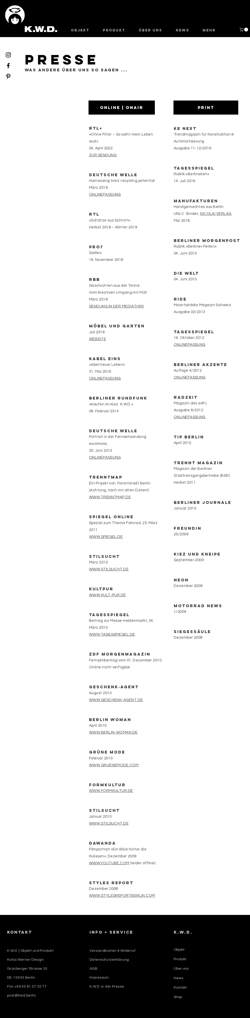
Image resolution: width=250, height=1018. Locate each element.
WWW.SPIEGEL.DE (106, 537)
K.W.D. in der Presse (107, 986)
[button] (244, 29)
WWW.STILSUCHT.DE (109, 569)
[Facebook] (8, 65)
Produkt (180, 959)
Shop (178, 997)
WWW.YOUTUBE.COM (109, 863)
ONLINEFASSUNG (105, 457)
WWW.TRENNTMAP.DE (110, 497)
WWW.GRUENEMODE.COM (114, 765)
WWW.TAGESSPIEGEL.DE (112, 634)
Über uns (181, 968)
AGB (93, 968)
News (178, 978)
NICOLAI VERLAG (215, 214)
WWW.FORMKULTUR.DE (111, 791)
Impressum (99, 977)
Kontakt (180, 987)
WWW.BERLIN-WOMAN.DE (113, 732)
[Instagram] (8, 54)
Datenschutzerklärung (109, 959)
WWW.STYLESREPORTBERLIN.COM (122, 896)
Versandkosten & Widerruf (112, 951)
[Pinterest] (8, 76)
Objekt (179, 949)
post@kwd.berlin (21, 995)
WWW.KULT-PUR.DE (107, 595)
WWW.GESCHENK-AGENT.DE (116, 700)
